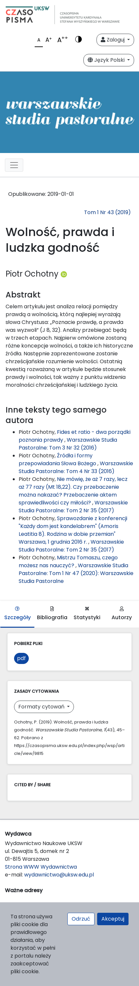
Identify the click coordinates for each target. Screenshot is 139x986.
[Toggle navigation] (14, 165)
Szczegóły (17, 613)
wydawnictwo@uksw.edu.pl (59, 874)
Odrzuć (81, 919)
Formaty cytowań (42, 706)
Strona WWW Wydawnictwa (41, 867)
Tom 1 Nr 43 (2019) (107, 212)
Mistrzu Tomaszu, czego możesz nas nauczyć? (68, 561)
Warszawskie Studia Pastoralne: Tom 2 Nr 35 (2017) (73, 506)
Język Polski (107, 60)
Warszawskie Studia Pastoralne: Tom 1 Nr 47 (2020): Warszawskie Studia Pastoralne (76, 573)
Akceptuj (112, 919)
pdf (21, 658)
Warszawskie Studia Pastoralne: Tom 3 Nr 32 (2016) (68, 443)
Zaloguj (113, 39)
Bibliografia (52, 613)
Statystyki (87, 613)
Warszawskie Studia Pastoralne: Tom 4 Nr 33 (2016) (76, 467)
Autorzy (122, 613)
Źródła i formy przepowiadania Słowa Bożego (58, 459)
